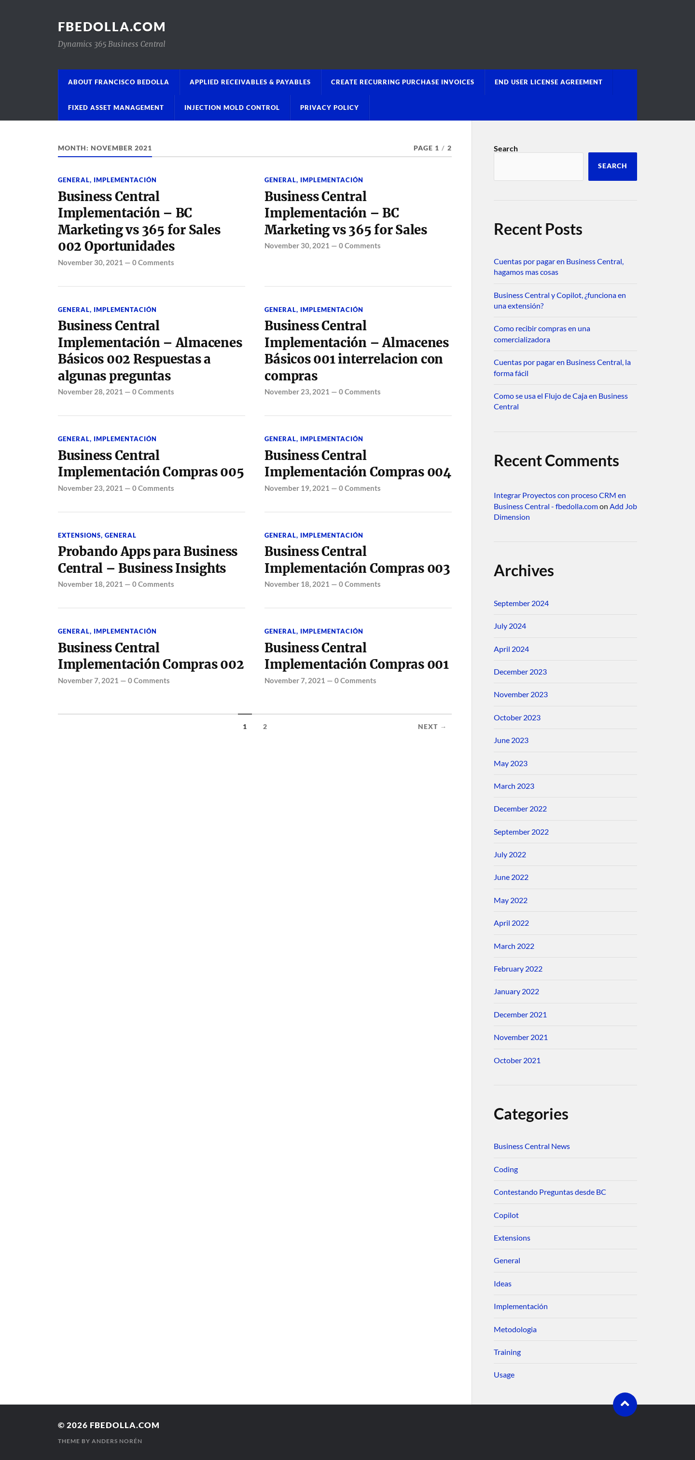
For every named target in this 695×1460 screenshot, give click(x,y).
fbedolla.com (112, 26)
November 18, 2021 (90, 584)
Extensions (79, 535)
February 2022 (518, 968)
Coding (506, 1169)
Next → (432, 726)
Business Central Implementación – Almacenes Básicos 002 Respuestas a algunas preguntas (150, 350)
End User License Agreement (549, 82)
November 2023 (521, 694)
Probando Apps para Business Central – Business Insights (147, 560)
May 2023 (511, 763)
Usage (504, 1374)
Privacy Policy (329, 107)
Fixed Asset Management (116, 107)
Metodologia (515, 1329)
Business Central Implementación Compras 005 (151, 464)
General (74, 180)
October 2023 (517, 717)
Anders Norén (117, 1441)
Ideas (503, 1283)
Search (506, 148)
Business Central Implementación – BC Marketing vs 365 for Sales (345, 213)
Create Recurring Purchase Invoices (402, 82)
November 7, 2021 (88, 680)
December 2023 (520, 671)
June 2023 (511, 739)
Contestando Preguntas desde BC (550, 1191)
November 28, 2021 (90, 391)
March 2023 (514, 785)
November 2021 (521, 1036)
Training (507, 1351)
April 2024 (511, 648)
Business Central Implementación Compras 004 (357, 464)
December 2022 (520, 808)
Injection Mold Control (232, 107)
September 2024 (521, 603)
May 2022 (511, 900)
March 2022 (514, 945)
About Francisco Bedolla (118, 82)
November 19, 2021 (297, 488)
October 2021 (517, 1060)
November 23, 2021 (297, 391)
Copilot (506, 1214)
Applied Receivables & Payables (250, 82)
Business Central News (532, 1145)
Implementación (125, 180)
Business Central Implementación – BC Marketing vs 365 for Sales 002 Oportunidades (139, 221)
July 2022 (510, 854)
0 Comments (153, 262)
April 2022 (511, 922)
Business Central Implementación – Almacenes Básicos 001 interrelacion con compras (356, 350)
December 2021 (520, 1014)
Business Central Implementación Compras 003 (357, 560)
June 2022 (511, 876)
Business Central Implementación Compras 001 (356, 656)
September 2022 (521, 831)
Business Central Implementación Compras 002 (151, 656)
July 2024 (510, 625)
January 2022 (516, 991)
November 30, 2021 (90, 262)
